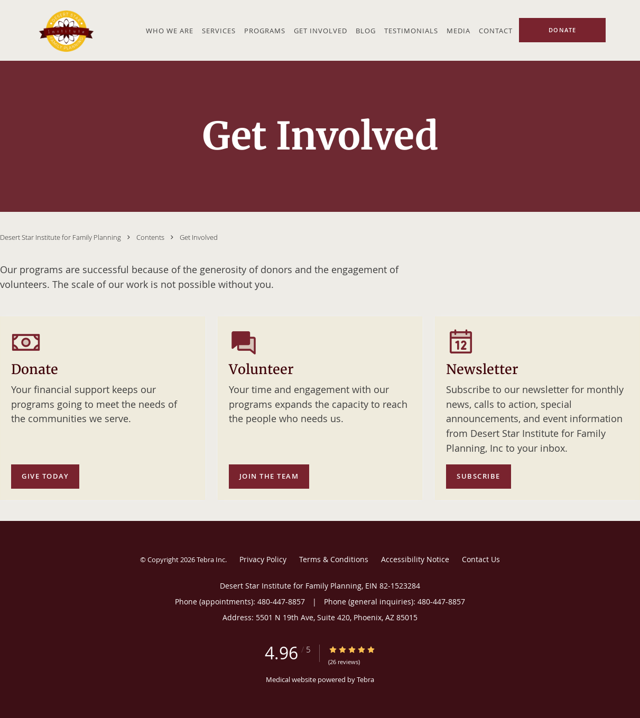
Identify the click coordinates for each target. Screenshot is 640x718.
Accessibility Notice (415, 559)
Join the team (269, 476)
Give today (45, 476)
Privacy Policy (262, 559)
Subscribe (478, 476)
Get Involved (199, 237)
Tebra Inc (211, 559)
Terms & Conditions (333, 559)
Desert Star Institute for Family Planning (61, 237)
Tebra (365, 679)
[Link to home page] (64, 30)
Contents (151, 237)
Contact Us (481, 559)
